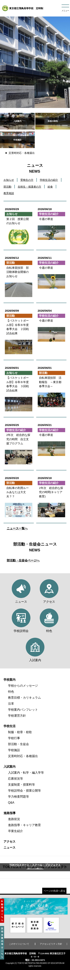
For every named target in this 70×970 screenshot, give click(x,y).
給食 (50, 186)
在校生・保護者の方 (29, 186)
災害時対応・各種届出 (22, 152)
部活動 (7, 186)
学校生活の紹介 (49, 179)
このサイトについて (19, 944)
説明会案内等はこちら (2, 942)
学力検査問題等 (18, 796)
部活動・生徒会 (18, 744)
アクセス (9, 841)
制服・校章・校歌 (20, 732)
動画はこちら (2, 912)
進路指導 (9, 813)
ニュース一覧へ (17, 528)
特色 (11, 691)
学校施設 (14, 750)
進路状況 (14, 819)
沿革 (11, 703)
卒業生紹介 (15, 831)
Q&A (11, 802)
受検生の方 (26, 179)
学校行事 (14, 738)
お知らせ (9, 179)
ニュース (9, 847)
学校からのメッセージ (23, 685)
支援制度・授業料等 (21, 784)
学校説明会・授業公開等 (24, 790)
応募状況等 (15, 778)
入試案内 (9, 766)
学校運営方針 (17, 715)
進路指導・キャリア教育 (24, 825)
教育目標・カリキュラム (24, 697)
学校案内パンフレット (23, 709)
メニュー (65, 11)
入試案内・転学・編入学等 (26, 772)
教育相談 (9, 193)
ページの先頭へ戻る (54, 890)
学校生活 (9, 726)
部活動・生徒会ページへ (23, 560)
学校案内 (9, 679)
